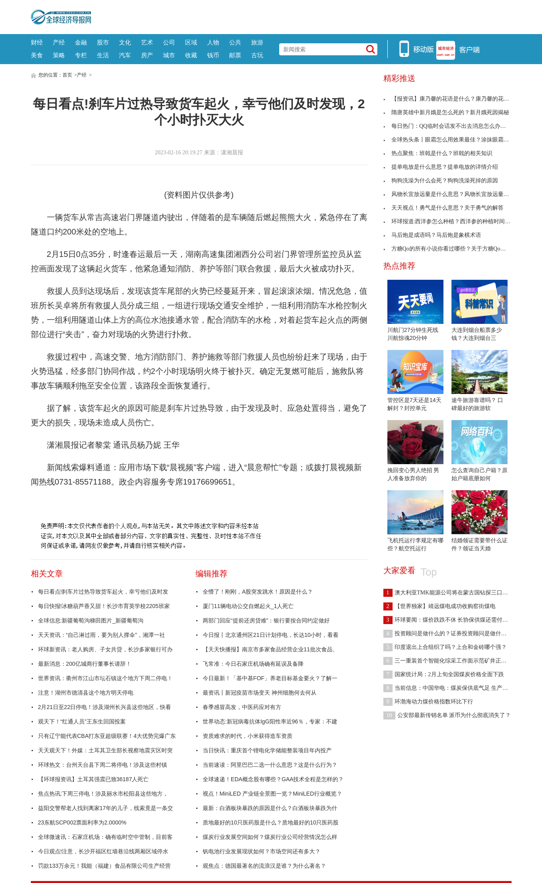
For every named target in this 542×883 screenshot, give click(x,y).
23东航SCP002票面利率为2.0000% (82, 822)
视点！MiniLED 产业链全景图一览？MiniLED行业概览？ (272, 793)
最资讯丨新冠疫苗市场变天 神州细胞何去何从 (259, 692)
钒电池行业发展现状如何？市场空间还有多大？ (261, 851)
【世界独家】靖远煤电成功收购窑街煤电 (439, 606)
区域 (191, 42)
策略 (59, 55)
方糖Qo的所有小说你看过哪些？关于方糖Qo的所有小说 (455, 249)
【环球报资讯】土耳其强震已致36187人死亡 (93, 779)
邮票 (235, 55)
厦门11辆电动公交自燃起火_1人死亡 (248, 606)
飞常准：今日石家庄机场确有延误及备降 (253, 664)
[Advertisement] (301, 16)
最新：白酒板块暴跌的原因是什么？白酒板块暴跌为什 (270, 808)
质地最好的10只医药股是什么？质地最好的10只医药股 (270, 822)
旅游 (257, 42)
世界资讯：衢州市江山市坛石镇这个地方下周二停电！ (105, 678)
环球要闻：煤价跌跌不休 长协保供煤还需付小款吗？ (454, 620)
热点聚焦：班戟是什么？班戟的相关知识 (437, 153)
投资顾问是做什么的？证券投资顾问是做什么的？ (450, 633)
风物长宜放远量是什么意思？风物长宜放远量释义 (449, 194)
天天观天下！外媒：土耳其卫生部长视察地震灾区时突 (105, 750)
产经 (59, 42)
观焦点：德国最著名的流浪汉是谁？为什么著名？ (264, 866)
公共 (235, 42)
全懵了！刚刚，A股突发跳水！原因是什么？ (258, 591)
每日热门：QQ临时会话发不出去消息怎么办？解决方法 (455, 126)
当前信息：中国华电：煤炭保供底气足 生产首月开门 (454, 688)
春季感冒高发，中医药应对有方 (242, 707)
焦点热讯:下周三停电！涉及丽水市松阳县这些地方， (103, 793)
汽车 (125, 55)
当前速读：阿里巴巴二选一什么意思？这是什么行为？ (270, 765)
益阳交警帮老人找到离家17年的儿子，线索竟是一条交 (105, 808)
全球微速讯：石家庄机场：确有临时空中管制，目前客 (105, 837)
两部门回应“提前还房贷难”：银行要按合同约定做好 (266, 620)
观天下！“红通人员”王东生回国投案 (82, 721)
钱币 (213, 55)
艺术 (147, 42)
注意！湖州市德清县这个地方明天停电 (85, 692)
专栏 (81, 55)
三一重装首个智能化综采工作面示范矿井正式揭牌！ (453, 661)
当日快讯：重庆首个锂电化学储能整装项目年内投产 (267, 750)
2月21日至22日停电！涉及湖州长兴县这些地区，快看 (104, 707)
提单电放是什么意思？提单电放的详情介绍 (440, 167)
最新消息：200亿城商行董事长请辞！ (84, 664)
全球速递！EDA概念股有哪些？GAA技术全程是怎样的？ (273, 779)
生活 (103, 55)
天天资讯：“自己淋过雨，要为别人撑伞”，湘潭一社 (101, 635)
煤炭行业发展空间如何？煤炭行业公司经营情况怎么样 (270, 837)
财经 (37, 42)
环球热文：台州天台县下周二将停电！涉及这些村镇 (102, 765)
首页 (67, 75)
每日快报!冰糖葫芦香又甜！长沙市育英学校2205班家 (104, 606)
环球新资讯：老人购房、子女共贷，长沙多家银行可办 (105, 649)
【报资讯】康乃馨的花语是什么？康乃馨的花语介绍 (451, 99)
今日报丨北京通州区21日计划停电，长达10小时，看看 (270, 635)
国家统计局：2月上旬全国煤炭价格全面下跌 (443, 674)
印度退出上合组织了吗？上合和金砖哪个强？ (445, 647)
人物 (213, 42)
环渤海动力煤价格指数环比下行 (428, 702)
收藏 (191, 55)
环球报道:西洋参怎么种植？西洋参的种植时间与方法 (452, 221)
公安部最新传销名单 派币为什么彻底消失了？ (447, 715)
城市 (169, 55)
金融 (81, 42)
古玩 (257, 55)
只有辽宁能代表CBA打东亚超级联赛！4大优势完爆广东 (107, 736)
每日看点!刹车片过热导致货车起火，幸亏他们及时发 (103, 591)
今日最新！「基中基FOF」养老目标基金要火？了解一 (270, 678)
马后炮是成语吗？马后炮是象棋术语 (432, 235)
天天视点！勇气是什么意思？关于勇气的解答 (443, 208)
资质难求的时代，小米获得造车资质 (247, 736)
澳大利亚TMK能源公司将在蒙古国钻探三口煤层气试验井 (459, 593)
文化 (125, 42)
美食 (37, 55)
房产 (147, 55)
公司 (169, 42)
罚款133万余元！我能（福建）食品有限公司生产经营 (104, 866)
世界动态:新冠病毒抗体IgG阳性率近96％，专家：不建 (270, 721)
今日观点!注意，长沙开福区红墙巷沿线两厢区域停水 (103, 851)
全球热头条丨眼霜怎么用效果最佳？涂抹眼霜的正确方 (454, 140)
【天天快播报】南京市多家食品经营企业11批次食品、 (270, 649)
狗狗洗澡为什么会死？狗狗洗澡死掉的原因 (440, 181)
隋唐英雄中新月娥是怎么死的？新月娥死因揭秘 (446, 112)
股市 (103, 42)
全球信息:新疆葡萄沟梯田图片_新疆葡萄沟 (91, 620)
